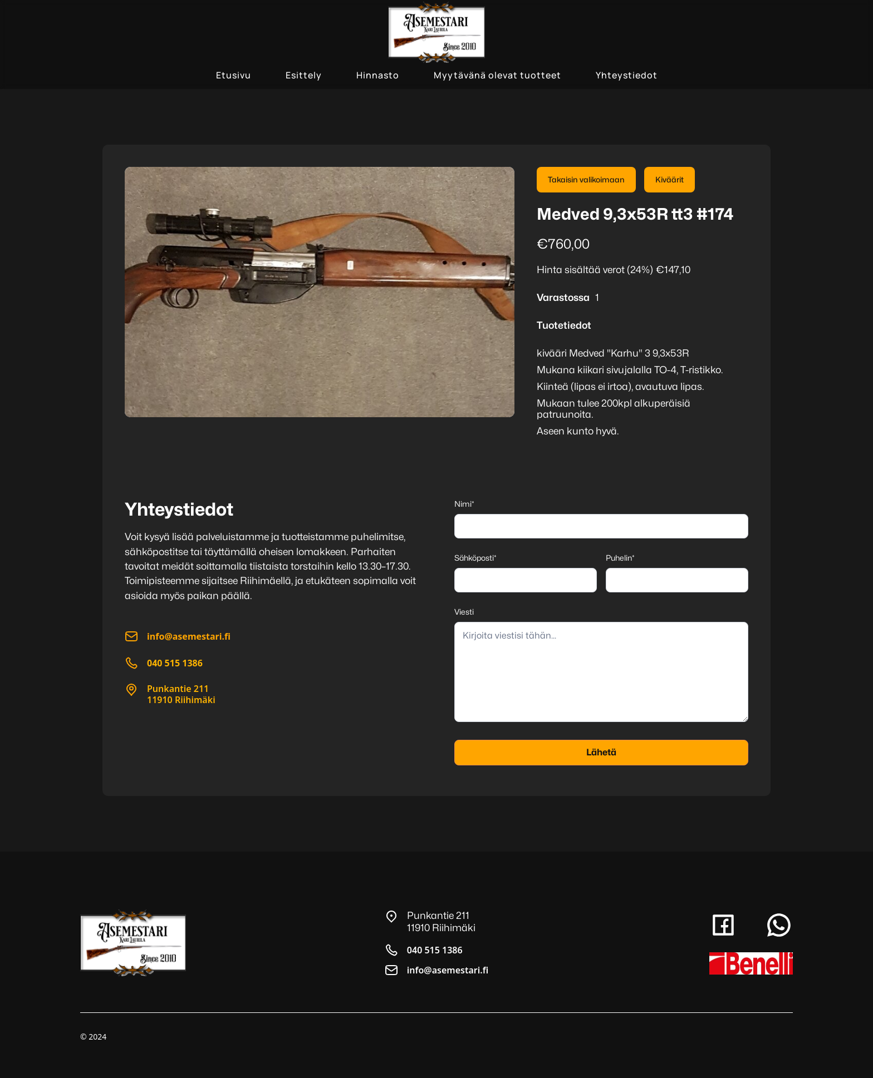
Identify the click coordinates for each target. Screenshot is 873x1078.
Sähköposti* (475, 557)
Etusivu (233, 75)
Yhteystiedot (627, 75)
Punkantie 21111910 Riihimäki (181, 694)
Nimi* (464, 503)
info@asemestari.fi (447, 970)
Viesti (464, 611)
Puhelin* (620, 557)
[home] (436, 32)
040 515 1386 (435, 950)
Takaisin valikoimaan (586, 179)
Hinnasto (377, 75)
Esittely (304, 75)
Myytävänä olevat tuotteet (497, 75)
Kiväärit (669, 179)
